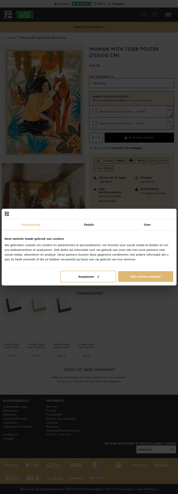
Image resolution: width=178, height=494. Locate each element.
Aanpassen (88, 276)
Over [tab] (147, 224)
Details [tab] (89, 224)
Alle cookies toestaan (145, 276)
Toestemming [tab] (30, 224)
